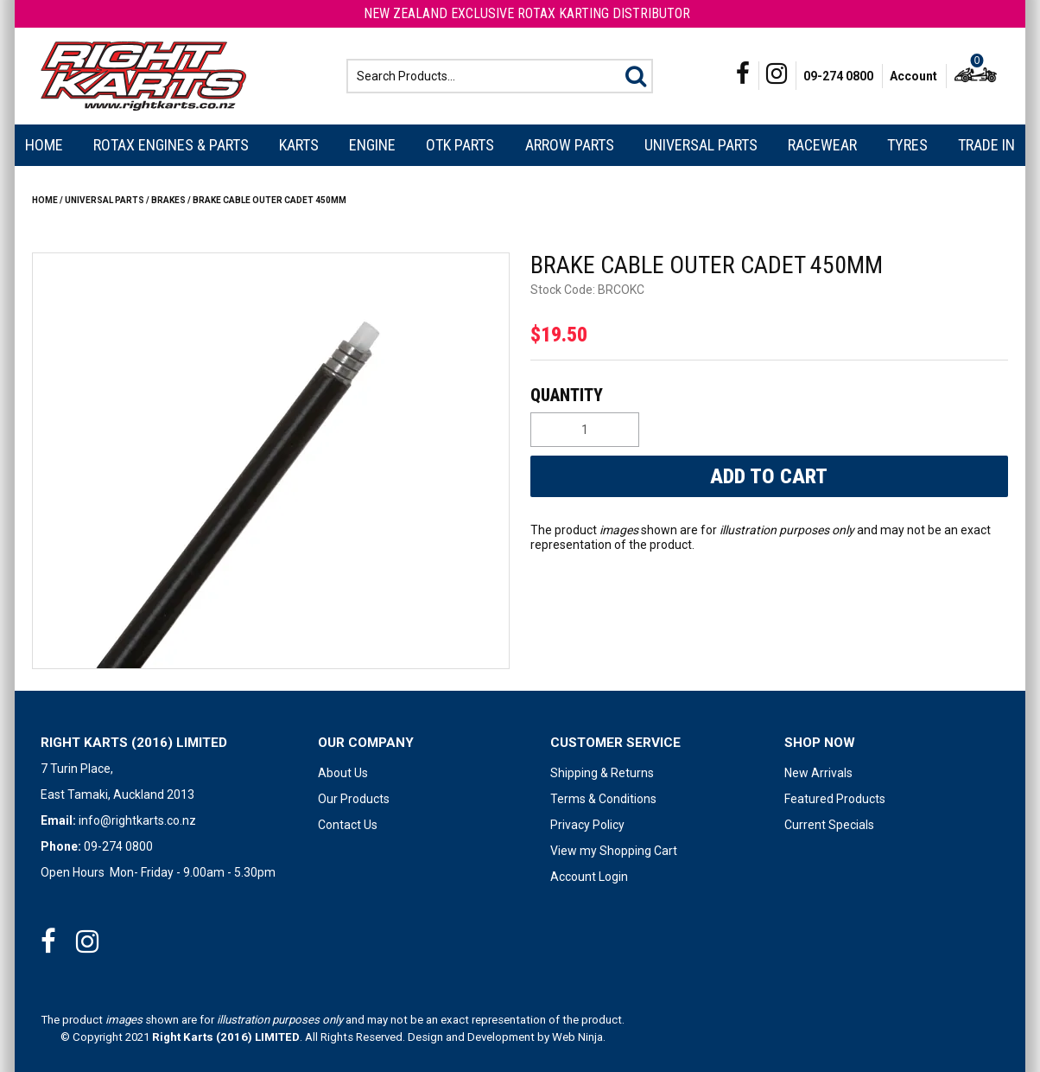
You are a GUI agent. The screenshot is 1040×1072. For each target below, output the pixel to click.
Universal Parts (701, 145)
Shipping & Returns (602, 773)
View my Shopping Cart (613, 851)
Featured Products (834, 799)
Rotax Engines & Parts (171, 145)
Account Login (589, 877)
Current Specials (829, 825)
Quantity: (767, 395)
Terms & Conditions (603, 799)
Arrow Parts (569, 145)
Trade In (986, 145)
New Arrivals (818, 773)
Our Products (354, 799)
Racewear (822, 145)
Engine (372, 145)
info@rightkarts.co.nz (137, 820)
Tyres (907, 145)
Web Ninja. (579, 1037)
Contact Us (347, 825)
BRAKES (168, 200)
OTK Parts (460, 145)
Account (913, 76)
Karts (299, 145)
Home (44, 145)
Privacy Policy (587, 825)
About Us (343, 773)
